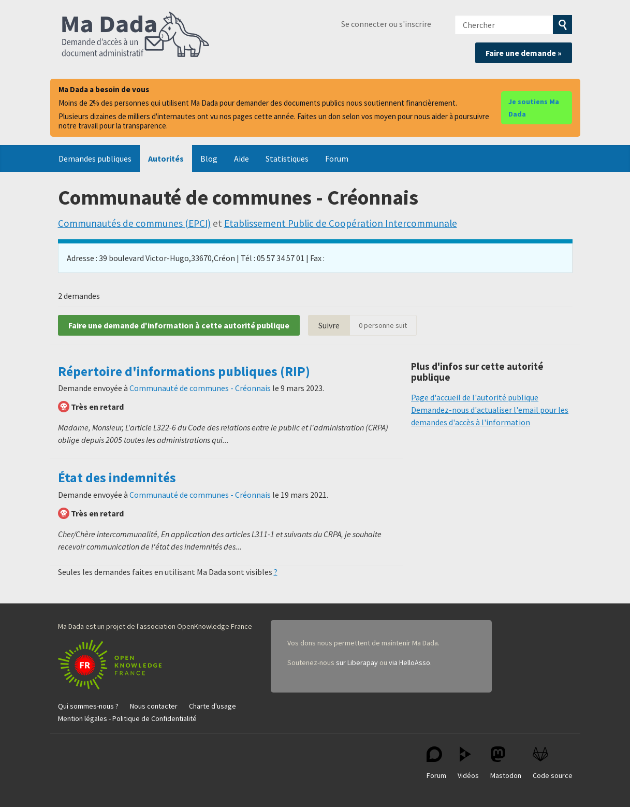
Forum (336, 158)
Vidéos (468, 763)
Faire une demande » (524, 53)
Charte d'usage (212, 706)
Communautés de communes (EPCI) (134, 223)
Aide (241, 158)
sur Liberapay (357, 662)
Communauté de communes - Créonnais (200, 388)
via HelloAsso (409, 662)
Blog (208, 158)
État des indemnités (117, 477)
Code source (553, 763)
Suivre (329, 325)
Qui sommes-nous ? (88, 706)
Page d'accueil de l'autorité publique (474, 397)
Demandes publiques (94, 158)
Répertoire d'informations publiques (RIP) (184, 371)
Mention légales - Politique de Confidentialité (127, 718)
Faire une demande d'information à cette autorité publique (178, 325)
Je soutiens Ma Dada (533, 108)
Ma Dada (135, 35)
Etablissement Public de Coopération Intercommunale (340, 223)
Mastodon (505, 763)
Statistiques (287, 158)
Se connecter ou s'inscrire (386, 24)
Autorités (166, 158)
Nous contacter (154, 706)
